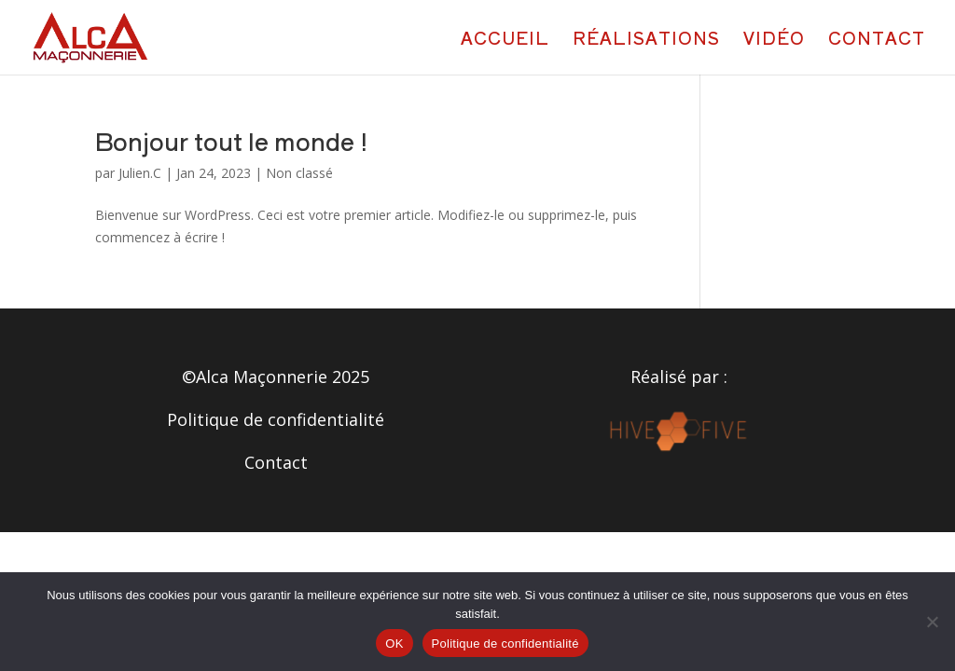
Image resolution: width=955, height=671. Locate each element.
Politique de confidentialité (275, 419)
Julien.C (139, 173)
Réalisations (646, 40)
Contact (876, 40)
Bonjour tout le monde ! (231, 140)
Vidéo (774, 40)
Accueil (505, 40)
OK (394, 643)
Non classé (299, 173)
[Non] (931, 621)
